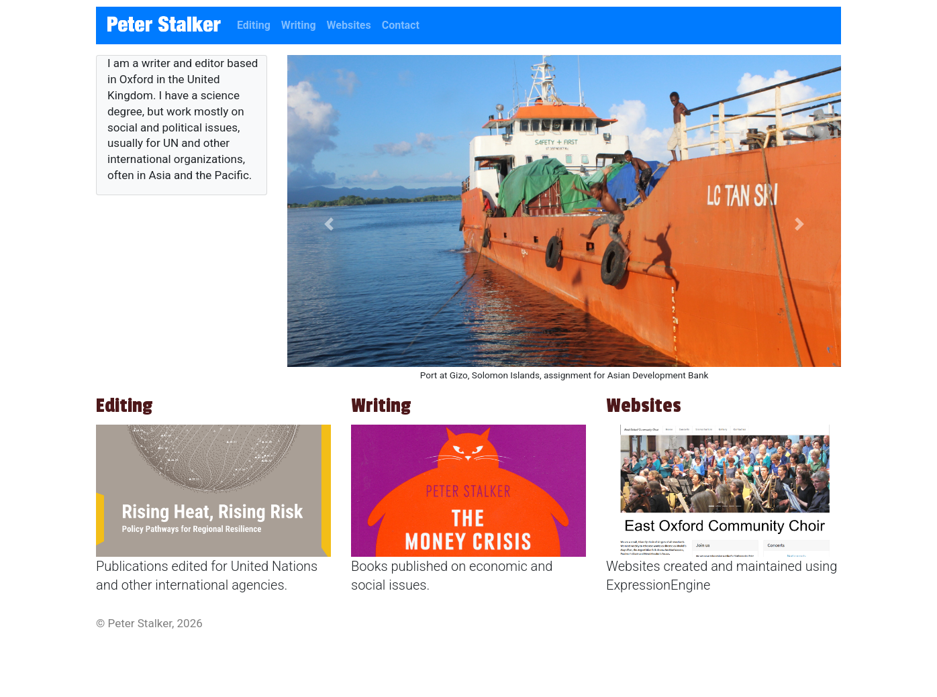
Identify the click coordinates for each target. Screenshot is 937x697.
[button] (329, 224)
